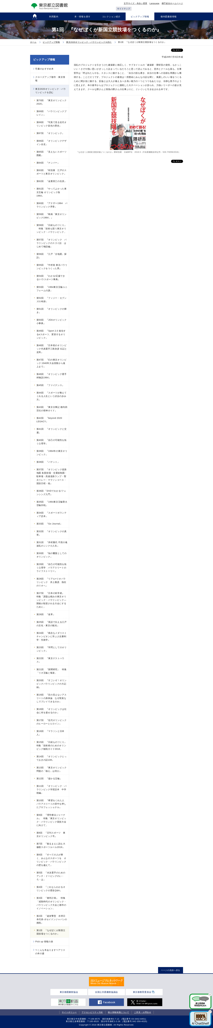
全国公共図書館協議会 (106, 992)
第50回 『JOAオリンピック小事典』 (52, 322)
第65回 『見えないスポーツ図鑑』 (52, 153)
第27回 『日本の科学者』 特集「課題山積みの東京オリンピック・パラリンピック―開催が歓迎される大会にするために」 (52, 600)
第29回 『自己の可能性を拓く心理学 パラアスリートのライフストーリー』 (52, 567)
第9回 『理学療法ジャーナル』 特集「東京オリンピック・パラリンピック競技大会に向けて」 (51, 820)
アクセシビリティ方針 (92, 1012)
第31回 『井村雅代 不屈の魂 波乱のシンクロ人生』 (52, 544)
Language (154, 3)
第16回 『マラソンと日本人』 (50, 733)
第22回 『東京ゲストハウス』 (50, 660)
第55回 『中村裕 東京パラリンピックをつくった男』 (52, 267)
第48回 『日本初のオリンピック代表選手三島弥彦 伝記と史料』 (52, 348)
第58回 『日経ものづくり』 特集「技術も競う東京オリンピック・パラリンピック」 (52, 228)
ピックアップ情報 (44, 59)
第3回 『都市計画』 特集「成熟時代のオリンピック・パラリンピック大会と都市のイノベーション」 (51, 903)
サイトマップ (123, 9)
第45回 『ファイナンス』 (50, 385)
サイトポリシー (69, 1012)
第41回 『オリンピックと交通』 (52, 431)
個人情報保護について (118, 1012)
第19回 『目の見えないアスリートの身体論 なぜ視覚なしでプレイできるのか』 (52, 698)
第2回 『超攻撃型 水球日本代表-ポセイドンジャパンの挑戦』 (52, 919)
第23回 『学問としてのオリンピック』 (52, 649)
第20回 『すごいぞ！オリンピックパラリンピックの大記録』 (52, 683)
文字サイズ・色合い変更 (135, 3)
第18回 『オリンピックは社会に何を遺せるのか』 (52, 711)
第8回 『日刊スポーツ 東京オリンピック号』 (51, 834)
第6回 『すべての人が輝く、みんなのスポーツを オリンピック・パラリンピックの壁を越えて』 (51, 859)
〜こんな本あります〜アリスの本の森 (50, 952)
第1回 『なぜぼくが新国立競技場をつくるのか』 (51, 932)
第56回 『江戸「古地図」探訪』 (52, 256)
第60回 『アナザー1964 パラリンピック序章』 (52, 205)
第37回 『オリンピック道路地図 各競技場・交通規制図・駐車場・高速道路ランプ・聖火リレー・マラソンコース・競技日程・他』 (52, 476)
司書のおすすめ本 (44, 69)
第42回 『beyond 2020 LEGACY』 (49, 420)
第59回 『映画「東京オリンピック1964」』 (52, 216)
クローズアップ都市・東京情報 (50, 79)
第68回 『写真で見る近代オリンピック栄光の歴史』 (52, 124)
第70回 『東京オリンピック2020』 (52, 102)
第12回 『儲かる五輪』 (49, 778)
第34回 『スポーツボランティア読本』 (52, 514)
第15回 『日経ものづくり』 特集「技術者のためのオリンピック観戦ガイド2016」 (53, 745)
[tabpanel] (106, 981)
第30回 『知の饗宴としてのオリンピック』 (52, 555)
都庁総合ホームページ (172, 3)
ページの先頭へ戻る (170, 970)
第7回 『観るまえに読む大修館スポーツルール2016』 (51, 845)
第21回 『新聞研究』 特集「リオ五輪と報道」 (52, 671)
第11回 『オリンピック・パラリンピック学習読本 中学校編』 (52, 789)
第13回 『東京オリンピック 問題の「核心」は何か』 (53, 769)
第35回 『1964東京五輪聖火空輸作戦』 (52, 503)
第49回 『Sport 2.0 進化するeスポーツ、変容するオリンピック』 (51, 334)
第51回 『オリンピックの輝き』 (52, 311)
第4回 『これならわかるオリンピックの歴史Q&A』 (51, 889)
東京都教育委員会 (142, 992)
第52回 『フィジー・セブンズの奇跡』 (52, 300)
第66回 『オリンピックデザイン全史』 (52, 143)
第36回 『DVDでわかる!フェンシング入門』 (51, 493)
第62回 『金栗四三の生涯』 (52, 181)
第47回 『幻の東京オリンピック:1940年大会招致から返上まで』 (52, 363)
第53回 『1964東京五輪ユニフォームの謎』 (52, 289)
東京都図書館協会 (69, 992)
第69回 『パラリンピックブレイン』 (52, 113)
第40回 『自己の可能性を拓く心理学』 (52, 442)
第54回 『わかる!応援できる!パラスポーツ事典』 (51, 278)
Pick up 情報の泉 (44, 941)
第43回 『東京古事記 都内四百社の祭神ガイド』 (52, 409)
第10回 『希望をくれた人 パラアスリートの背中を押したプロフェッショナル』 (52, 804)
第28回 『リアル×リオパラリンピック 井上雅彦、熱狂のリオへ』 (51, 582)
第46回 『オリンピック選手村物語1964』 (52, 376)
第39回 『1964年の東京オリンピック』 (52, 453)
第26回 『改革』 (46, 614)
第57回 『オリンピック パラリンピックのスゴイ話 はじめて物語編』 (52, 243)
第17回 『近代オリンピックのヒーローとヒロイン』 (52, 722)
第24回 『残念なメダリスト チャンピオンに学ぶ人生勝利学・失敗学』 (53, 636)
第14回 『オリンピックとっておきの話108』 (52, 758)
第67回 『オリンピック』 (50, 133)
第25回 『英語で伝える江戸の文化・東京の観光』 (52, 624)
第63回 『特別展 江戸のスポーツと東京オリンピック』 (52, 172)
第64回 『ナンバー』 (48, 162)
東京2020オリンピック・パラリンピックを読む (50, 91)
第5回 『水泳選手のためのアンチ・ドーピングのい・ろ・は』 (51, 876)
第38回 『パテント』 (48, 462)
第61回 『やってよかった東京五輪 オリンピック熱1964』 (52, 192)
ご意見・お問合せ (142, 1012)
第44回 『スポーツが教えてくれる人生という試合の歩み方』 (52, 396)
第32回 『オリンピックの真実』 (52, 533)
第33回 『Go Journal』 (49, 523)
